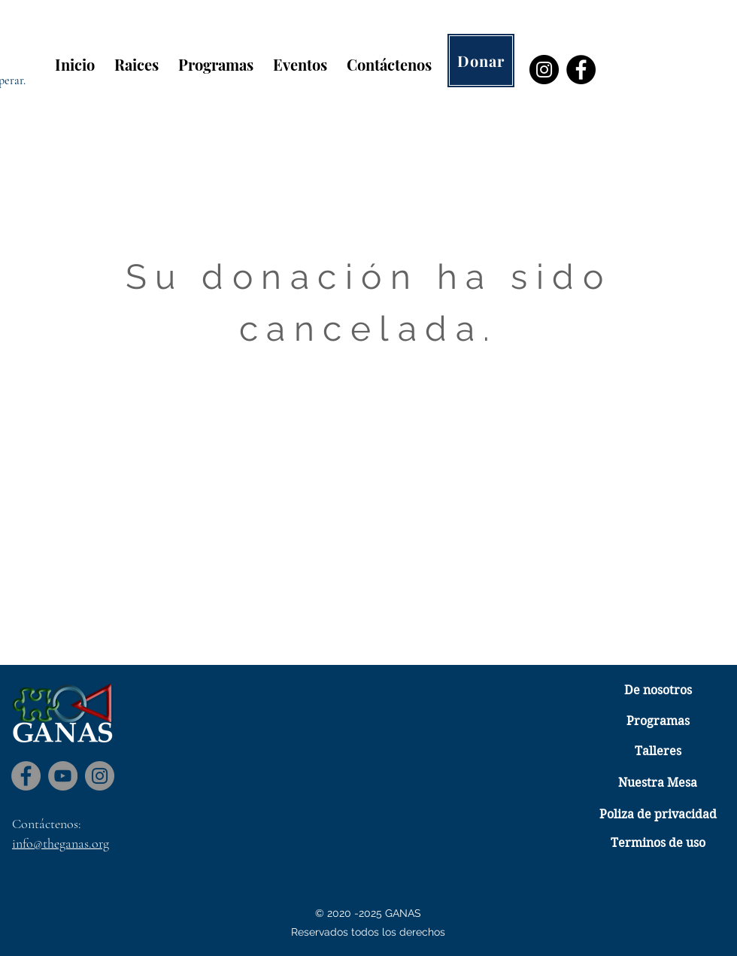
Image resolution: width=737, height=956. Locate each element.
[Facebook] (581, 69)
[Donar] (481, 60)
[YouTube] (62, 776)
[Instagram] (544, 69)
